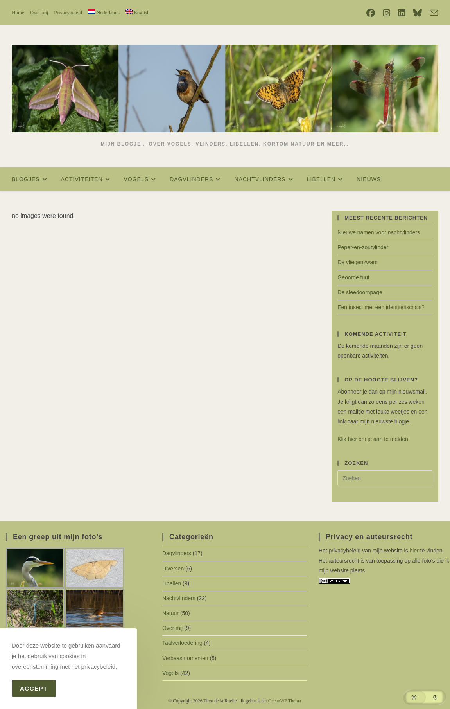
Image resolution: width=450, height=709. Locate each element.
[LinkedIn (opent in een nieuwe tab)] (401, 13)
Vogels (170, 673)
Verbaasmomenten (185, 658)
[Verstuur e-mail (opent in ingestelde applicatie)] (432, 13)
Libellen (171, 583)
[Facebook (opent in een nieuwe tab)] (370, 13)
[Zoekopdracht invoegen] (384, 478)
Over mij (39, 12)
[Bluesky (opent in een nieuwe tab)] (417, 13)
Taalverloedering (182, 643)
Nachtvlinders (178, 598)
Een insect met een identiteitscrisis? (381, 307)
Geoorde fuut (353, 277)
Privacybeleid (68, 12)
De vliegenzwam (357, 262)
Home (18, 12)
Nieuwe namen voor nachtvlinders (378, 232)
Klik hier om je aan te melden (372, 439)
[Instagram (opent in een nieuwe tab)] (386, 13)
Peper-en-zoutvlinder (362, 247)
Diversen (173, 568)
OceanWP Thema (284, 701)
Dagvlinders (176, 553)
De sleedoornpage (359, 292)
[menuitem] (104, 12)
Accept (34, 688)
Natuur (170, 613)
